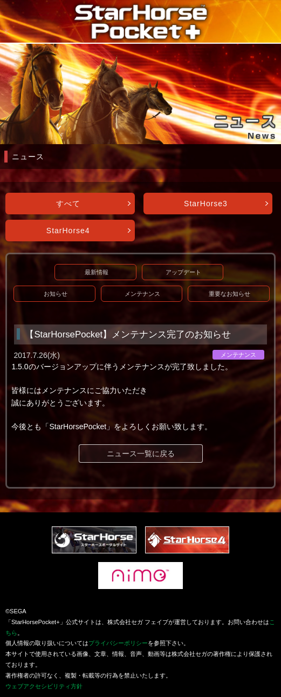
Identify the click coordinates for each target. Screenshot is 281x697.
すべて (68, 203)
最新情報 (96, 272)
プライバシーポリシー (118, 643)
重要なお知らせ (229, 293)
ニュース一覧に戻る (141, 453)
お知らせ (55, 293)
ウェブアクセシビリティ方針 (44, 686)
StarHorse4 (68, 230)
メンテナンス (142, 293)
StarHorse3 (206, 203)
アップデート (183, 272)
